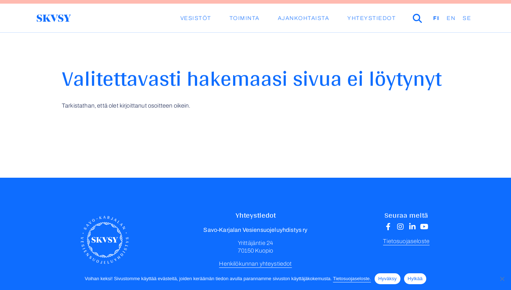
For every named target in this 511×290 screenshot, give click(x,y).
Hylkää (415, 278)
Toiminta (244, 18)
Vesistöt (195, 18)
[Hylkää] (502, 278)
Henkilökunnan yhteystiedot (255, 264)
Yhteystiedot (371, 18)
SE (467, 18)
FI (436, 18)
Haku (428, 18)
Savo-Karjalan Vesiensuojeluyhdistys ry (53, 18)
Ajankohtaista (304, 18)
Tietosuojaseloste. (352, 278)
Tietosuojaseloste (406, 241)
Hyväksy (387, 278)
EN (451, 18)
